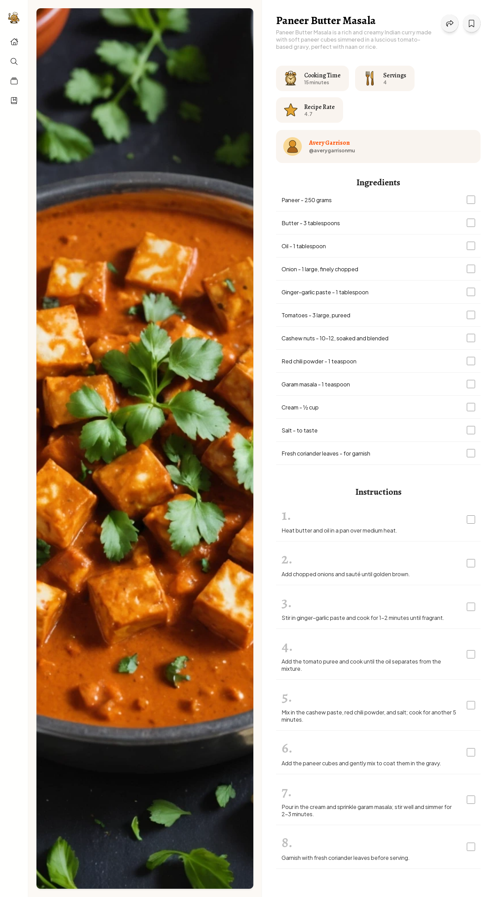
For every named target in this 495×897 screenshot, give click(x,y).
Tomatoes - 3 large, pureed (316, 315)
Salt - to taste (300, 430)
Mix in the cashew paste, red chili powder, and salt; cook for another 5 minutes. (369, 716)
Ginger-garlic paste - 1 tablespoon (325, 292)
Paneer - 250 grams (307, 200)
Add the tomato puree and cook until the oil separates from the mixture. (361, 665)
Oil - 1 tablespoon (304, 246)
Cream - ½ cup (300, 407)
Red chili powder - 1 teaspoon (319, 361)
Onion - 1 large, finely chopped (320, 269)
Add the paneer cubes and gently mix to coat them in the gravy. (361, 763)
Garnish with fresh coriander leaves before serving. (346, 857)
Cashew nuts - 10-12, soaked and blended (335, 338)
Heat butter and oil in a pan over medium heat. (339, 530)
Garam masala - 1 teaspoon (316, 384)
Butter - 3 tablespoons (311, 223)
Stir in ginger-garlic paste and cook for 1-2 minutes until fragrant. (363, 617)
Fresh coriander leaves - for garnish (326, 453)
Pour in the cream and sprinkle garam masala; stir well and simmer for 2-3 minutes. (367, 810)
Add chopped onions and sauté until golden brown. (346, 574)
